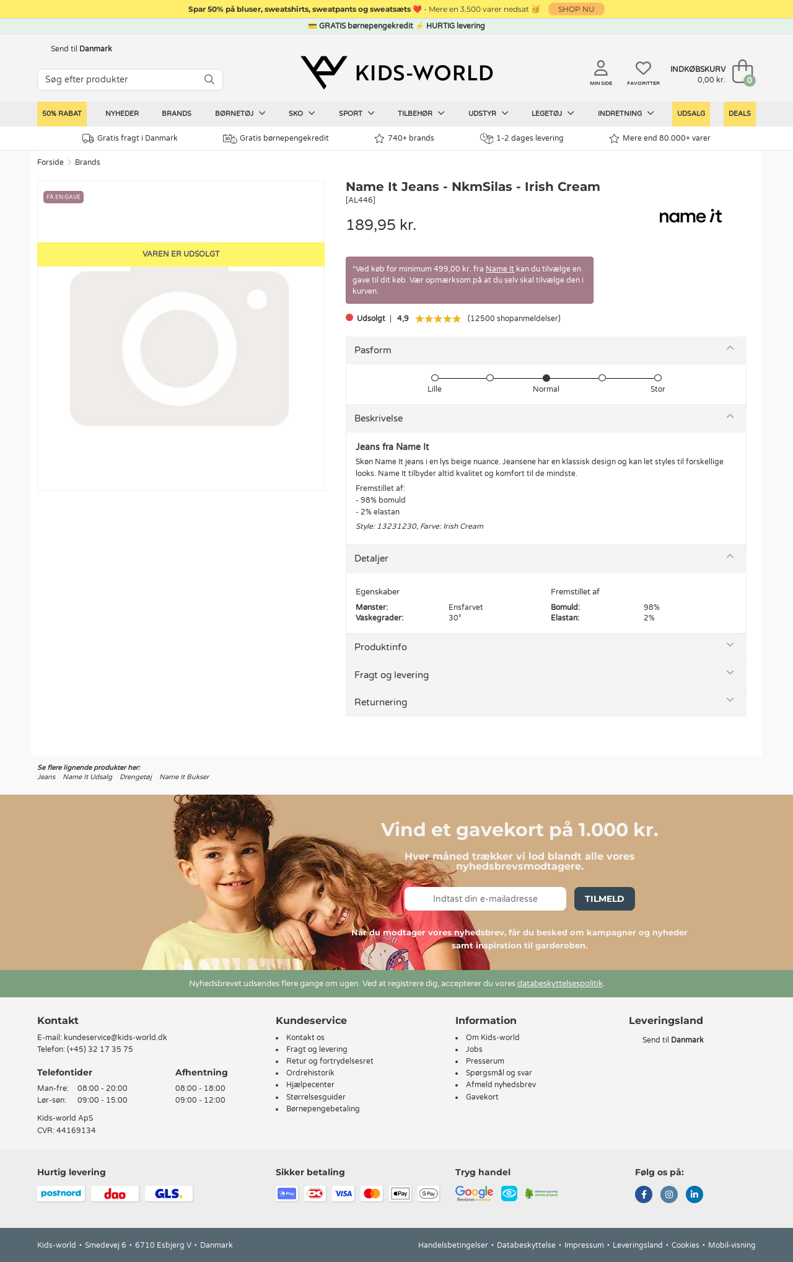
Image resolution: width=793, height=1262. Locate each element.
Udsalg (691, 114)
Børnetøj (240, 113)
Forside (50, 162)
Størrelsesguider (316, 1097)
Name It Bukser (184, 777)
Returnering (380, 702)
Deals (740, 114)
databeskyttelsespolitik (560, 984)
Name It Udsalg (87, 777)
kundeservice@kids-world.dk (115, 1037)
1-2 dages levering (522, 138)
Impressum (584, 1245)
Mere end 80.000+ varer (660, 138)
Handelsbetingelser (453, 1245)
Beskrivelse (378, 418)
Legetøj (553, 113)
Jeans (46, 777)
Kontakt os (305, 1037)
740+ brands (404, 138)
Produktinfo (380, 647)
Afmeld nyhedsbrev (501, 1084)
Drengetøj (136, 777)
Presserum (485, 1061)
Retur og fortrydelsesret (330, 1061)
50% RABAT (62, 114)
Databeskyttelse (526, 1245)
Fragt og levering (391, 675)
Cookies (685, 1245)
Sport (357, 113)
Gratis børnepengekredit (276, 139)
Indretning (626, 113)
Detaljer (371, 558)
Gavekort (482, 1097)
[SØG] (209, 79)
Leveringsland (638, 1245)
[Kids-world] (396, 72)
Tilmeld (604, 898)
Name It (500, 269)
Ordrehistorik (310, 1073)
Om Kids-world (493, 1037)
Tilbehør (421, 113)
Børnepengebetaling (323, 1109)
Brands (176, 114)
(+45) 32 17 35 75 (100, 1049)
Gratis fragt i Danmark (130, 138)
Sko (302, 113)
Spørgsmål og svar (499, 1073)
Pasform (373, 350)
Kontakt (58, 1020)
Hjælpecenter (310, 1084)
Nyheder (122, 114)
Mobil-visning (732, 1245)
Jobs (474, 1049)
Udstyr (488, 113)
